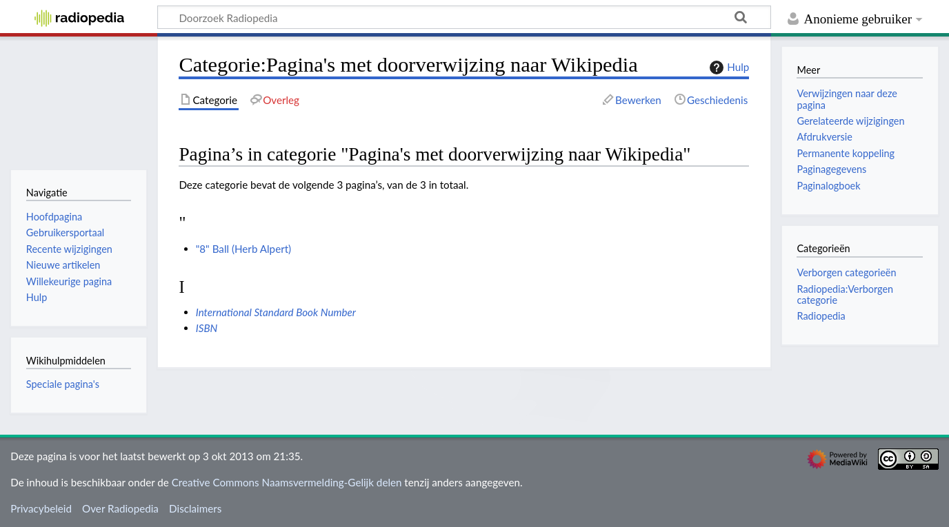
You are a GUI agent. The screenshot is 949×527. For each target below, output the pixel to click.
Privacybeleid (41, 508)
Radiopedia (821, 316)
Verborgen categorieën (846, 272)
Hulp (727, 67)
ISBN (207, 328)
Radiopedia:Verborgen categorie (845, 294)
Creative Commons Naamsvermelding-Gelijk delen (287, 482)
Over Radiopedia (120, 508)
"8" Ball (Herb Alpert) (244, 248)
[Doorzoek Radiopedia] (464, 17)
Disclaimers (195, 508)
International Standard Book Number (276, 312)
